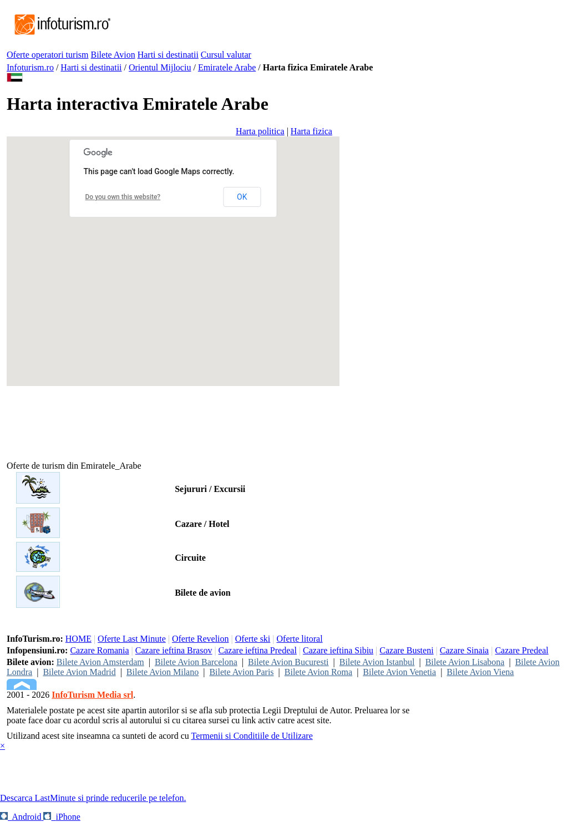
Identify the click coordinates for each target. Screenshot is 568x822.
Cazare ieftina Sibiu (338, 650)
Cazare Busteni (406, 650)
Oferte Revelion (200, 638)
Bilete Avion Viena (480, 672)
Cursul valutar (226, 54)
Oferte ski (253, 638)
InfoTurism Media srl (92, 694)
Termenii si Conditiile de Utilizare (251, 735)
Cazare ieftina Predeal (258, 650)
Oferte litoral (300, 638)
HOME (78, 638)
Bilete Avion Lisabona (465, 662)
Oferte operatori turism (48, 54)
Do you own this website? (123, 197)
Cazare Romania (99, 650)
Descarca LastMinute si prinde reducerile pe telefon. (93, 798)
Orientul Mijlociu (160, 67)
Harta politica (260, 131)
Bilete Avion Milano (162, 672)
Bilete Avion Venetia (399, 672)
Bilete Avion (113, 54)
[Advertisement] (314, 25)
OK (242, 196)
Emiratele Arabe (227, 67)
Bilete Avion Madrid (79, 672)
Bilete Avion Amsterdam (100, 662)
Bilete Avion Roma (318, 672)
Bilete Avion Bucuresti (288, 662)
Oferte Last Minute (132, 638)
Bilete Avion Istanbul (377, 662)
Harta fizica (311, 131)
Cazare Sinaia (464, 650)
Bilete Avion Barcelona (196, 662)
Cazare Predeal (521, 650)
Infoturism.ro (30, 67)
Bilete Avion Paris (241, 672)
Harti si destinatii (168, 54)
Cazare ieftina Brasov (173, 650)
